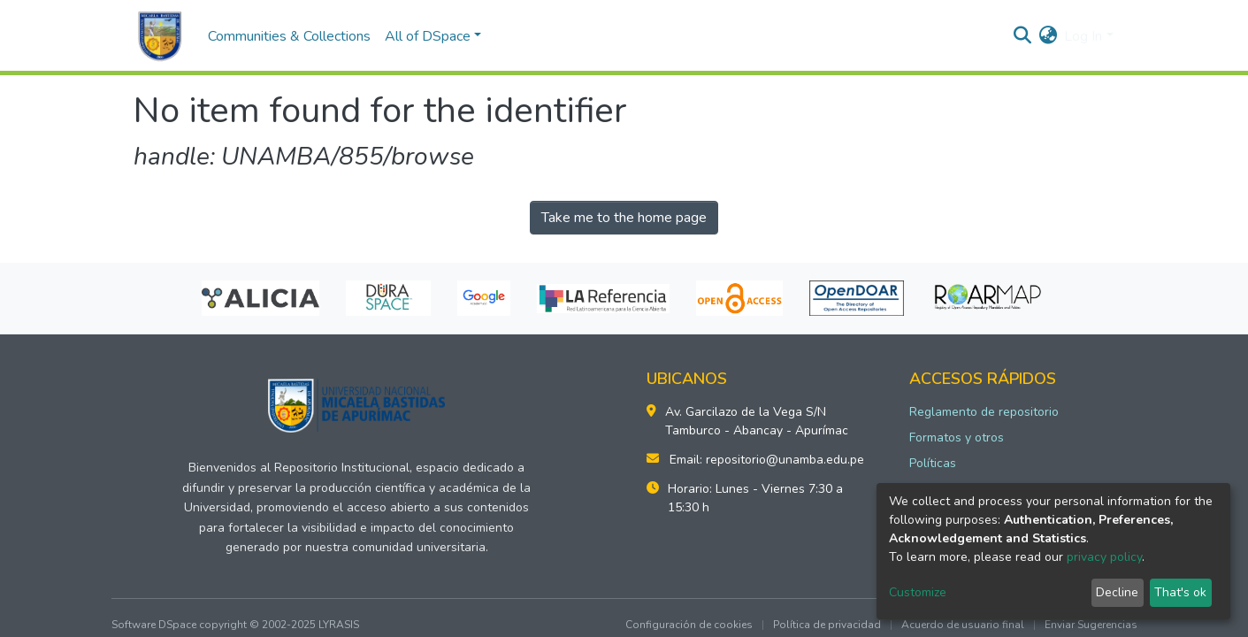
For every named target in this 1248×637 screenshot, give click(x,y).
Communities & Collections (289, 36)
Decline (1117, 592)
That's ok (1180, 592)
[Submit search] (1022, 36)
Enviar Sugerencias (1091, 625)
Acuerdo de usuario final (962, 625)
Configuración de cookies (689, 625)
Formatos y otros (956, 437)
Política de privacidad (827, 625)
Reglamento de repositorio (984, 411)
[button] (1048, 36)
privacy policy (1104, 557)
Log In (1083, 36)
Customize (917, 592)
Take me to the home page (624, 217)
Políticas (932, 463)
